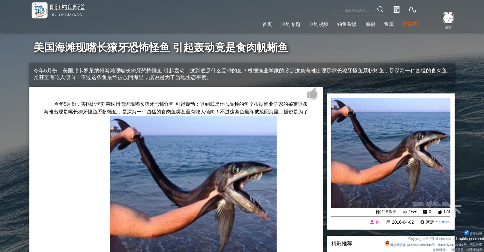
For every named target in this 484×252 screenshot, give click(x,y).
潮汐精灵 (452, 249)
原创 (361, 23)
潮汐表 (408, 23)
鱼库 (383, 23)
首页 (238, 23)
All (454, 238)
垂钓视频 (299, 23)
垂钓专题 (265, 23)
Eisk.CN (442, 238)
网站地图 (474, 244)
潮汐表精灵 (472, 249)
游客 (444, 26)
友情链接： (431, 249)
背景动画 (471, 233)
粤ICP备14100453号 (445, 244)
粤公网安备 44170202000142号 (396, 244)
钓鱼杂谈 (333, 23)
